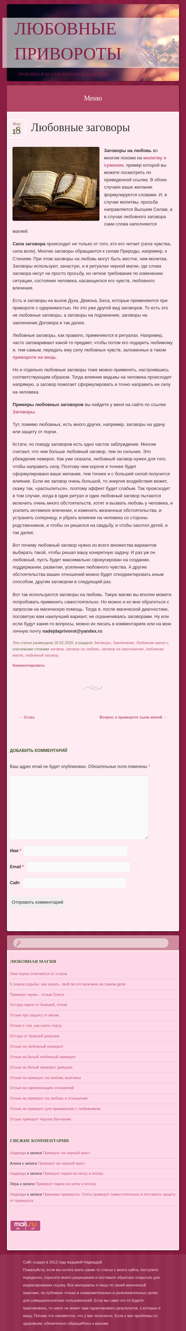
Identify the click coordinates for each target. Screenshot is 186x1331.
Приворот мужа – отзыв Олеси (37, 994)
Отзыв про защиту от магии (34, 1015)
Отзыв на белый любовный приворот (43, 1057)
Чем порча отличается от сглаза (38, 974)
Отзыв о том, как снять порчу (36, 1025)
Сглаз (27, 717)
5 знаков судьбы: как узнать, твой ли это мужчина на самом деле (68, 984)
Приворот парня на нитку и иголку (73, 1173)
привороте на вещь (34, 357)
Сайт (15, 882)
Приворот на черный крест (66, 1153)
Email (17, 866)
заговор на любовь (82, 649)
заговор (57, 649)
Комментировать (29, 665)
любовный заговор (41, 655)
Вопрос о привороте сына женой (133, 717)
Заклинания (123, 643)
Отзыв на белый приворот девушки (41, 1067)
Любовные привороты (68, 43)
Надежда (18, 1153)
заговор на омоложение (123, 649)
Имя (16, 850)
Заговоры (23, 411)
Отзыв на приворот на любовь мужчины (45, 1078)
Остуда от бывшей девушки (34, 1036)
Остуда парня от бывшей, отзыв (38, 1005)
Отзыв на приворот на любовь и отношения (49, 1098)
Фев (17, 126)
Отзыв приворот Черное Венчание (40, 1119)
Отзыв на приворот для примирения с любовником (55, 1109)
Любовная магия (151, 643)
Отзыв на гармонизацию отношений (42, 1088)
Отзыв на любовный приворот (37, 1046)
